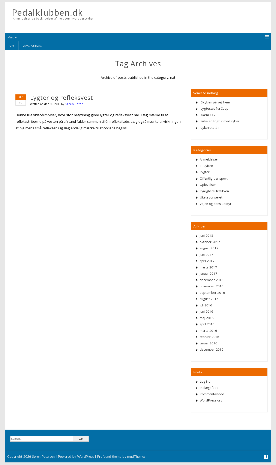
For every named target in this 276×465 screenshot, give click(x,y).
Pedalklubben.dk (47, 12)
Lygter (205, 172)
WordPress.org (211, 400)
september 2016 (212, 292)
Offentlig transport (214, 178)
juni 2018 (206, 235)
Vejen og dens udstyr (215, 203)
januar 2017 (208, 273)
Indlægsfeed (209, 387)
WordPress (85, 456)
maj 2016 (207, 318)
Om (11, 45)
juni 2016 (206, 311)
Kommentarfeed (212, 394)
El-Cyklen (206, 166)
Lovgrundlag (32, 45)
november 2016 (212, 286)
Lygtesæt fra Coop (214, 108)
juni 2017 (206, 254)
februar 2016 (209, 337)
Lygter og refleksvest (61, 97)
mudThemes (136, 456)
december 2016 (212, 280)
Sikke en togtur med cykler (220, 121)
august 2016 (209, 299)
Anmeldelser (209, 159)
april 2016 (207, 324)
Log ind (205, 381)
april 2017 (207, 261)
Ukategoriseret (211, 197)
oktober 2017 (210, 242)
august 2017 (209, 248)
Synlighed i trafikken (214, 191)
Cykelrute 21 (210, 127)
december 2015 (212, 349)
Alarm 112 (208, 115)
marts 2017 (208, 267)
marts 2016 (208, 330)
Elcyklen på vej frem (215, 102)
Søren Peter (74, 104)
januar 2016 (208, 343)
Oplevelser (208, 184)
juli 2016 (206, 305)
